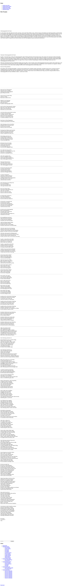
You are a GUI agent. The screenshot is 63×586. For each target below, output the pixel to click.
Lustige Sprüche (8, 554)
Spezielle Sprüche (6, 9)
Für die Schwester (8, 563)
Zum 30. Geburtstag (8, 572)
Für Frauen (7, 549)
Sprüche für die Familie (7, 6)
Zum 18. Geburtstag (8, 570)
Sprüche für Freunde (6, 7)
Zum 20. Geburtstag (8, 571)
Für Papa (6, 565)
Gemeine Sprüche (8, 552)
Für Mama (7, 564)
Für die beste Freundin (9, 567)
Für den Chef (7, 560)
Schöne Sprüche (8, 555)
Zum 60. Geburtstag (8, 575)
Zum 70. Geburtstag (8, 576)
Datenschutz (5, 545)
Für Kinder (7, 550)
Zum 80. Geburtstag (8, 577)
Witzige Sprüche (8, 557)
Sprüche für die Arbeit (7, 8)
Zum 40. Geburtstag (8, 573)
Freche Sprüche (8, 548)
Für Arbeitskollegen (8, 559)
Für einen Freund (8, 568)
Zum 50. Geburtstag (8, 574)
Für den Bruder (7, 562)
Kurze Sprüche (7, 553)
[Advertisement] (9, 21)
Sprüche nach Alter (6, 5)
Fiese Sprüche (7, 547)
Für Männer (7, 551)
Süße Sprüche (7, 556)
